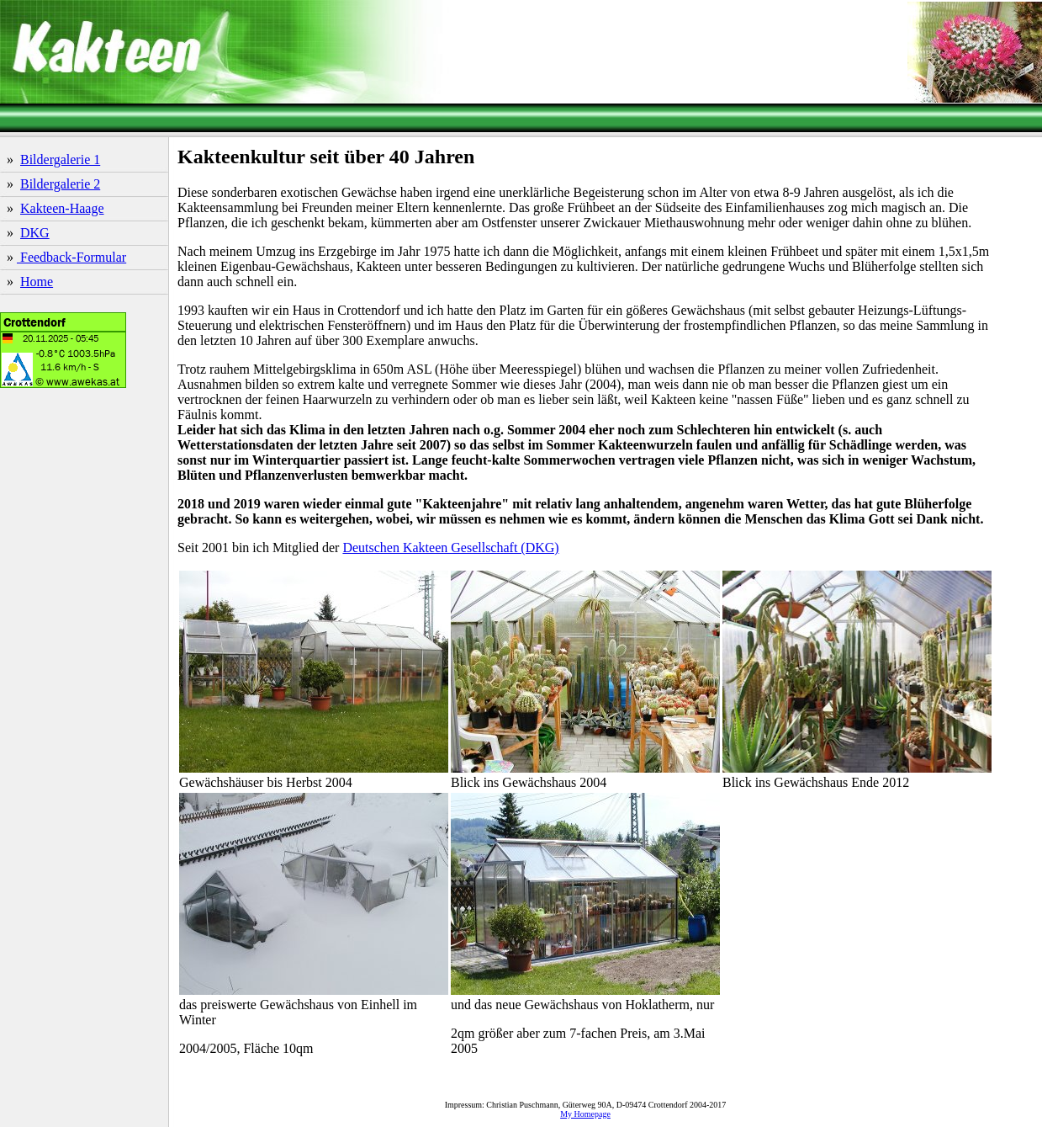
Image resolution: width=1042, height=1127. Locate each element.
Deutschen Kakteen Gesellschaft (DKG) (450, 547)
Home (36, 281)
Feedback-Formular (71, 257)
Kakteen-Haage (62, 208)
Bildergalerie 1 (60, 159)
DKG (35, 233)
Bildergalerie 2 (60, 184)
